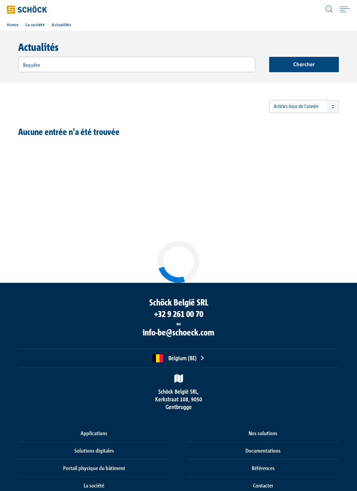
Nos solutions (263, 433)
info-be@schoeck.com (178, 332)
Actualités (61, 24)
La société (35, 24)
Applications (94, 433)
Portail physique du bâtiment (94, 467)
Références (263, 467)
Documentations (263, 450)
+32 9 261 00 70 (178, 314)
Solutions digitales (94, 450)
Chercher (304, 64)
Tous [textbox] (278, 106)
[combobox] (304, 106)
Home (12, 24)
